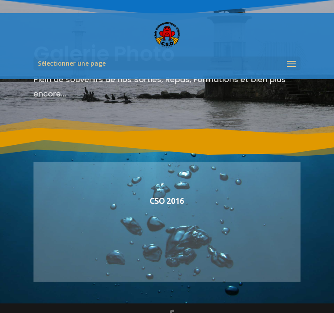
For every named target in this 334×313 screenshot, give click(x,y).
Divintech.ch (164, 284)
